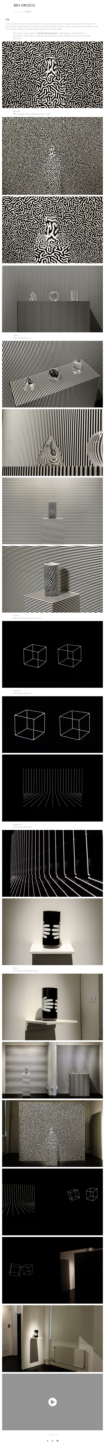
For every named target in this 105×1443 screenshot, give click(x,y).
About (28, 11)
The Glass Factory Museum (47, 33)
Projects (18, 11)
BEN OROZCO (24, 5)
